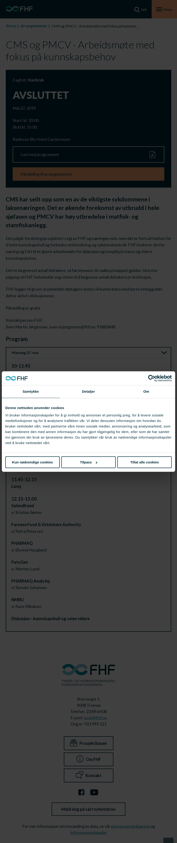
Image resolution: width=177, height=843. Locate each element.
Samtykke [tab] (31, 391)
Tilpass (88, 462)
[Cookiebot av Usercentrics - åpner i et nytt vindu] (151, 378)
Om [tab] (146, 391)
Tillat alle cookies (144, 462)
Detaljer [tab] (88, 391)
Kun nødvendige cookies (32, 462)
